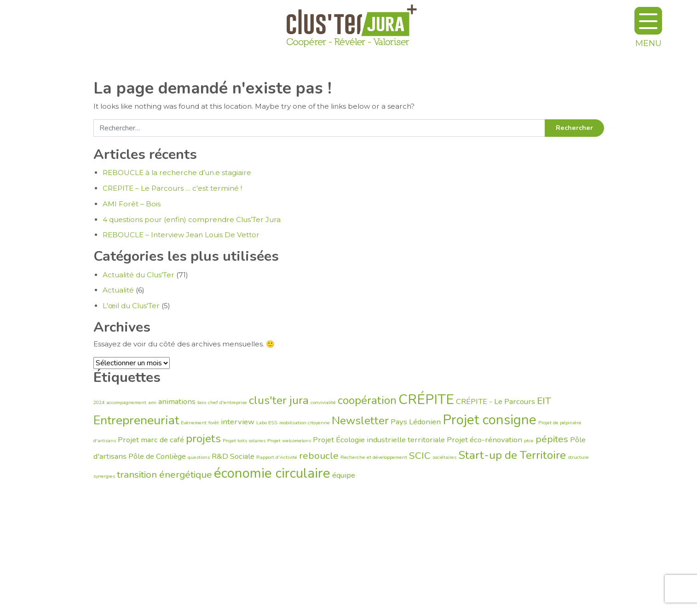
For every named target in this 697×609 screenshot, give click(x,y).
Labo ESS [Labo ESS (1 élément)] (266, 422)
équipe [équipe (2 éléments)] (343, 475)
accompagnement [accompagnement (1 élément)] (126, 402)
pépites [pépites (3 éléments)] (552, 439)
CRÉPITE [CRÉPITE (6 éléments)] (426, 399)
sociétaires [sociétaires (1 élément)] (444, 457)
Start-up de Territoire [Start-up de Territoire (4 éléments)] (512, 455)
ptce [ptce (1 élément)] (529, 440)
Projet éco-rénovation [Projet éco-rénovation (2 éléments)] (484, 439)
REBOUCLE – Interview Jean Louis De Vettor (181, 234)
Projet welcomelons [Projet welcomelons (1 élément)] (289, 440)
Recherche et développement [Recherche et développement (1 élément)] (373, 457)
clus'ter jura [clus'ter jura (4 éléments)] (279, 400)
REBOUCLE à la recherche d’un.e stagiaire (177, 172)
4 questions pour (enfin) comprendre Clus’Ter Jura (192, 219)
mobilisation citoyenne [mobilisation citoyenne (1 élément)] (304, 422)
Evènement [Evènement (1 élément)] (194, 422)
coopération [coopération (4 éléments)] (367, 400)
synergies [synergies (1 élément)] (104, 476)
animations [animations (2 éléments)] (177, 401)
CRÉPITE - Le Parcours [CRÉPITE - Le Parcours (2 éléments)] (495, 401)
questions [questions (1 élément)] (199, 457)
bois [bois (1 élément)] (201, 402)
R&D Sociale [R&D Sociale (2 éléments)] (233, 456)
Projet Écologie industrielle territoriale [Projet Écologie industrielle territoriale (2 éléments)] (379, 439)
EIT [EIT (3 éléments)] (544, 400)
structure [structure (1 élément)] (578, 457)
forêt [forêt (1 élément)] (213, 422)
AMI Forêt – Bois (132, 203)
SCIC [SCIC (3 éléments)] (420, 455)
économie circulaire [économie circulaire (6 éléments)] (272, 473)
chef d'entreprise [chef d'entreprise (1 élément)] (227, 402)
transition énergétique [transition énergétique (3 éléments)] (164, 474)
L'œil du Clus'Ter (131, 305)
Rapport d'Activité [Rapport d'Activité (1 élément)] (276, 457)
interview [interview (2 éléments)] (237, 421)
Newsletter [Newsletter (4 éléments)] (360, 420)
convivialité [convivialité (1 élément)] (323, 402)
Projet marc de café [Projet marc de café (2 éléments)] (151, 439)
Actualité (118, 290)
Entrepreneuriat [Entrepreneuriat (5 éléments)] (136, 420)
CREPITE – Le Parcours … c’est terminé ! (172, 188)
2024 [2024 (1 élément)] (98, 402)
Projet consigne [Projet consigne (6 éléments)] (489, 419)
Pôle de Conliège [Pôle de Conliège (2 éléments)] (157, 456)
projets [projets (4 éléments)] (203, 438)
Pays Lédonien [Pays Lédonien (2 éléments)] (416, 421)
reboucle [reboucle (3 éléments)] (319, 455)
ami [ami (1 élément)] (152, 402)
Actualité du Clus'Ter (138, 274)
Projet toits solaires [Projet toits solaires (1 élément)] (244, 440)
